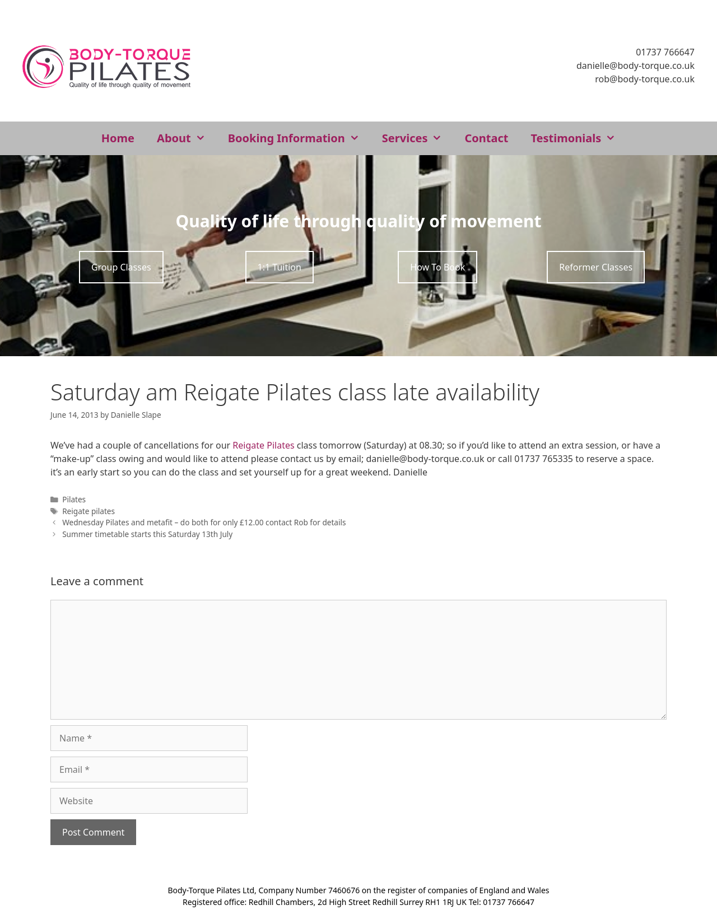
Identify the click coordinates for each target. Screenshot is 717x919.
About (187, 138)
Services (418, 138)
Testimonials (578, 138)
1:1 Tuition (279, 267)
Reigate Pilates (263, 445)
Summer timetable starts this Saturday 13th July (147, 534)
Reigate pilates (88, 511)
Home (117, 138)
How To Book (437, 267)
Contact (486, 138)
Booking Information (299, 138)
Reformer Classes (595, 267)
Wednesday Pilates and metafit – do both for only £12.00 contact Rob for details (204, 522)
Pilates (74, 499)
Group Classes (121, 267)
